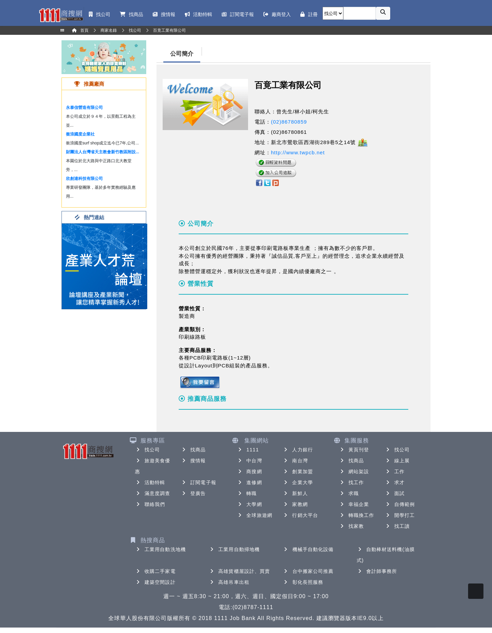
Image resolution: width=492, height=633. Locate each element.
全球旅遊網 (254, 515)
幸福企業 (354, 504)
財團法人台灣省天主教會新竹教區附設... (102, 152)
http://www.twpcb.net (298, 152)
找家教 (351, 526)
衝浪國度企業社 (80, 134)
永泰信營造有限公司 (84, 107)
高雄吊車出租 (229, 582)
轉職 (247, 493)
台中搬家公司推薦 (308, 571)
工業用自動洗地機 (160, 549)
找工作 (351, 482)
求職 (349, 493)
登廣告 (193, 493)
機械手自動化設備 (308, 549)
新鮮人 (295, 493)
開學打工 (400, 515)
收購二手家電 (155, 571)
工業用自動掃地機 (234, 549)
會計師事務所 (377, 571)
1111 (248, 449)
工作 (395, 471)
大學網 (249, 504)
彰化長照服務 (303, 582)
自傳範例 (400, 504)
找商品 (193, 449)
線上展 (397, 460)
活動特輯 (150, 482)
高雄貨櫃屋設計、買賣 (239, 571)
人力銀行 (298, 449)
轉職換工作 (356, 515)
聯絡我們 (150, 504)
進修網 (249, 482)
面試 (395, 493)
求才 (395, 482)
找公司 (147, 449)
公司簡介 (181, 54)
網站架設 (354, 471)
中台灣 (249, 460)
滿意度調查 (152, 493)
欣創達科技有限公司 (84, 178)
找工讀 (397, 526)
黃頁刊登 (354, 449)
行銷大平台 (300, 515)
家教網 (295, 504)
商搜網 (249, 471)
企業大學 (298, 482)
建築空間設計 (155, 582)
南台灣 (295, 460)
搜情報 (193, 460)
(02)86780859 (289, 122)
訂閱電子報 (198, 482)
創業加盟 (298, 471)
